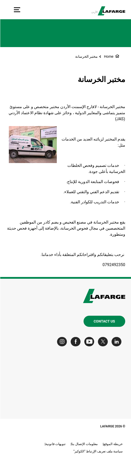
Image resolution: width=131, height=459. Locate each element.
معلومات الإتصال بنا (84, 444)
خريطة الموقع (112, 444)
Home (108, 56)
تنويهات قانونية (55, 444)
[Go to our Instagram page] (63, 341)
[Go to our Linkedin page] (117, 341)
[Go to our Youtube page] (90, 341)
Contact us (104, 321)
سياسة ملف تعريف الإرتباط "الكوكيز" (97, 451)
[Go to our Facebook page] (76, 341)
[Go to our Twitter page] (104, 341)
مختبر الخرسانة (86, 56)
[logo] (111, 10)
